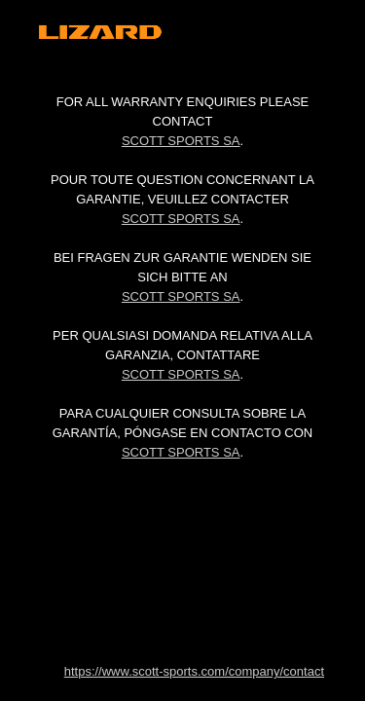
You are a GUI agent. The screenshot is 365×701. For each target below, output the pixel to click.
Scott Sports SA (181, 140)
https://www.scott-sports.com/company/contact (194, 671)
